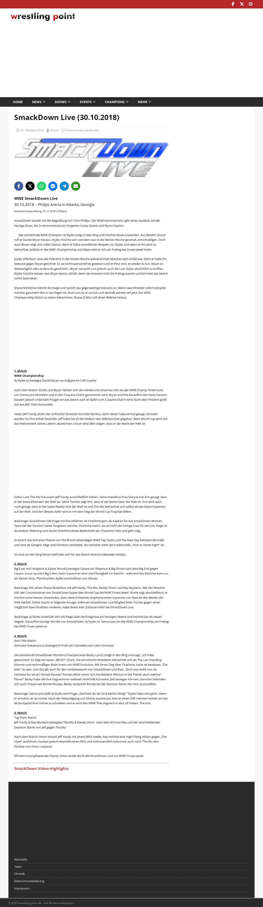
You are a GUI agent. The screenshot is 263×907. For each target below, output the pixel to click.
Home (18, 101)
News (36, 101)
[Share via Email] (75, 185)
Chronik (19, 873)
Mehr (142, 101)
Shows (61, 101)
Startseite (20, 859)
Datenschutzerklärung (29, 881)
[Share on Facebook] (18, 185)
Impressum (22, 888)
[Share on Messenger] (52, 185)
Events (86, 101)
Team (18, 866)
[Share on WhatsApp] (41, 185)
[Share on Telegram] (64, 185)
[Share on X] (30, 185)
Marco (54, 130)
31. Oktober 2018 (32, 130)
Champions (115, 101)
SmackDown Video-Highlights (41, 768)
